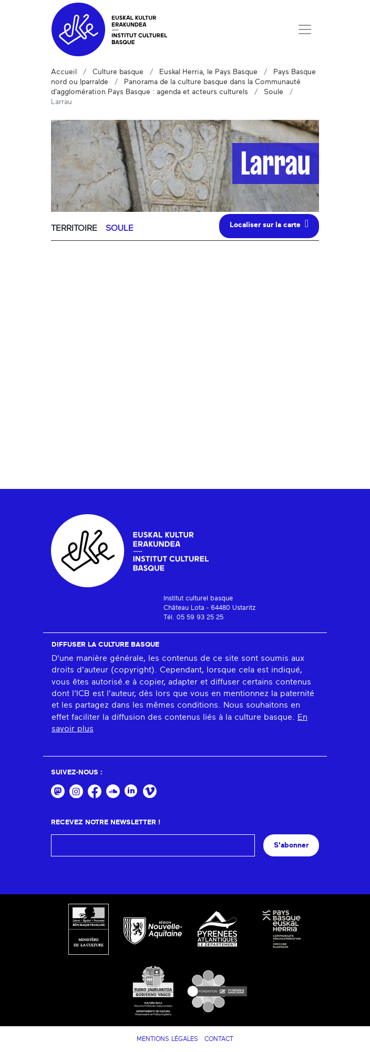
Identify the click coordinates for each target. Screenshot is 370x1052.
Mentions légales (167, 1039)
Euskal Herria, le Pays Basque (208, 72)
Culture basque (117, 72)
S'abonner (291, 845)
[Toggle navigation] (305, 29)
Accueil (64, 72)
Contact (218, 1039)
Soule (273, 92)
